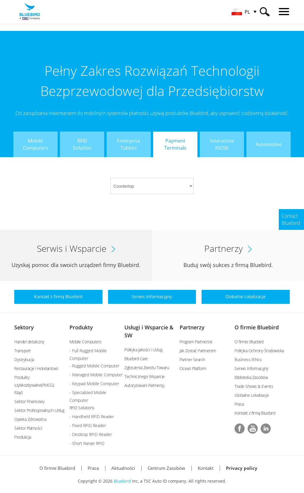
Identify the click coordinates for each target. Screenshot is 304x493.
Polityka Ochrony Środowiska (259, 350)
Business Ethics (248, 359)
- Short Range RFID (86, 443)
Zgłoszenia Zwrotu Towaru (146, 367)
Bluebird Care (136, 358)
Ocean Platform (193, 368)
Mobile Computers (85, 342)
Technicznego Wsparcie (144, 376)
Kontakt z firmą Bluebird (255, 413)
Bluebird (122, 481)
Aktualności (123, 468)
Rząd (18, 392)
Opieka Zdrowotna (30, 419)
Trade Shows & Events (254, 386)
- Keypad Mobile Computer (94, 383)
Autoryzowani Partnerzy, (144, 385)
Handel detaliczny (29, 342)
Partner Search (192, 359)
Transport (22, 350)
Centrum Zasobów (166, 468)
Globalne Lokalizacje (252, 395)
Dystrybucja (24, 359)
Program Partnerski (196, 342)
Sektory (24, 327)
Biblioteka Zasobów (251, 377)
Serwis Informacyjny (251, 368)
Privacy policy (241, 468)
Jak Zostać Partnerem (198, 350)
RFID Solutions (81, 407)
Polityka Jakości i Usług (143, 350)
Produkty (81, 327)
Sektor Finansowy (29, 401)
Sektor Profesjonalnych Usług (39, 410)
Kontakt (205, 468)
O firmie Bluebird (257, 327)
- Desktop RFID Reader (90, 434)
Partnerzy (192, 327)
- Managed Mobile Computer (96, 374)
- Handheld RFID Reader (91, 416)
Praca (239, 404)
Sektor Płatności (28, 428)
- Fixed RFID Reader (87, 425)
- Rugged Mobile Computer (94, 366)
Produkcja (22, 437)
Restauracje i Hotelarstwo (36, 368)
